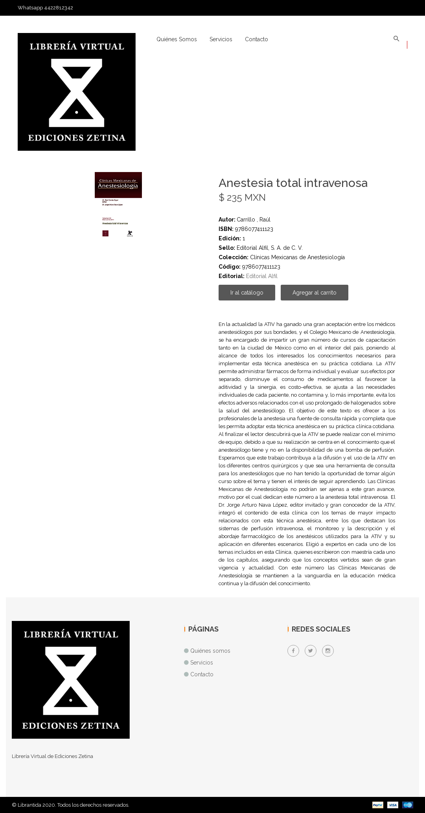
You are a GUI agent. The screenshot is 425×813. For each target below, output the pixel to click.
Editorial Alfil (262, 276)
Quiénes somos (176, 39)
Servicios (221, 39)
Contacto (256, 39)
